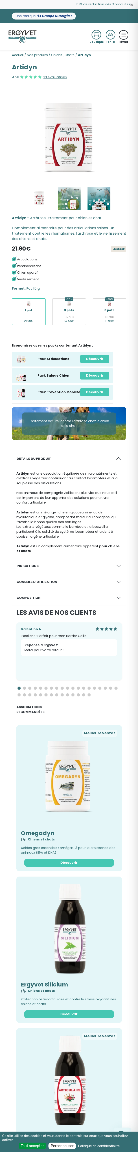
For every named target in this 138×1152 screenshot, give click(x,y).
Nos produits (37, 55)
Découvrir (94, 359)
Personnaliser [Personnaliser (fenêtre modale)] (62, 1146)
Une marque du (44, 16)
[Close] (131, 4)
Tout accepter (32, 1146)
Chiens (56, 55)
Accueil (18, 55)
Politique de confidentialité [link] (99, 1146)
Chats (69, 55)
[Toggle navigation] (124, 35)
